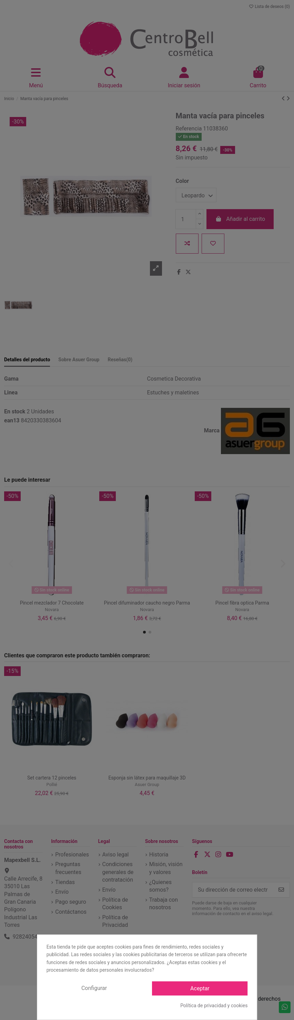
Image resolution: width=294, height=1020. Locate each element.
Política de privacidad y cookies (213, 1005)
